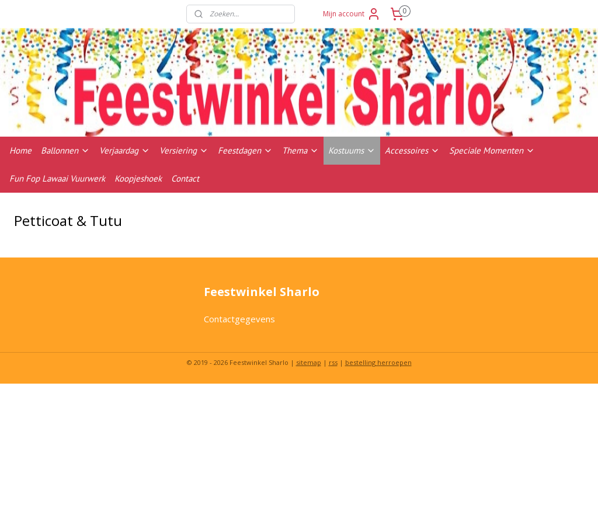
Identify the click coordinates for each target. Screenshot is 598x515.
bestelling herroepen (378, 362)
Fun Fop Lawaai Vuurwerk (57, 178)
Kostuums (352, 150)
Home (20, 150)
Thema (300, 150)
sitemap (308, 362)
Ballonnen (65, 150)
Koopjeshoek (138, 178)
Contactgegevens (239, 319)
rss (333, 362)
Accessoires (412, 150)
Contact (185, 178)
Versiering (183, 150)
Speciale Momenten (492, 150)
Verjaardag (124, 150)
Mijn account (352, 14)
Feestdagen (245, 150)
